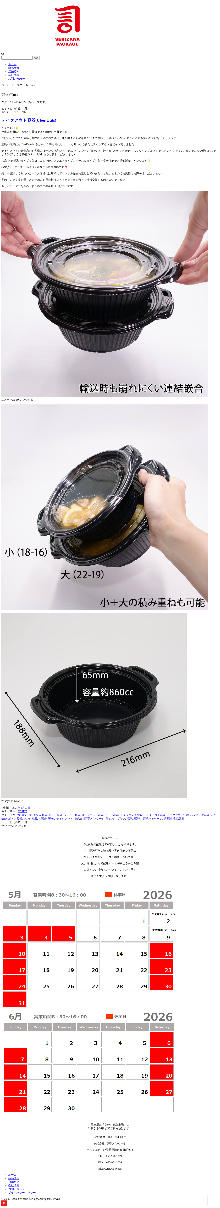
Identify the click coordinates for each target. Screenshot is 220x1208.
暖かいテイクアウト (60, 818)
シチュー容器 (72, 815)
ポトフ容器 (15, 818)
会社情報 (13, 75)
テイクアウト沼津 (178, 815)
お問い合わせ (16, 78)
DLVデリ (15, 815)
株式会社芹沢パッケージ (89, 818)
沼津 (129, 818)
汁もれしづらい (115, 818)
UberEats (27, 815)
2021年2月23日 (21, 807)
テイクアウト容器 (155, 815)
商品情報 (13, 67)
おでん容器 (40, 815)
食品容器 (178, 818)
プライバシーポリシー (22, 1192)
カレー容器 (55, 815)
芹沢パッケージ (152, 818)
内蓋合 (42, 818)
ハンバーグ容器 (200, 815)
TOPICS (22, 811)
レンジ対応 (30, 818)
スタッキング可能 (131, 815)
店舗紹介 (13, 71)
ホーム (12, 64)
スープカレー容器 (93, 815)
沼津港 (137, 818)
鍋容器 (168, 818)
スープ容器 (112, 815)
